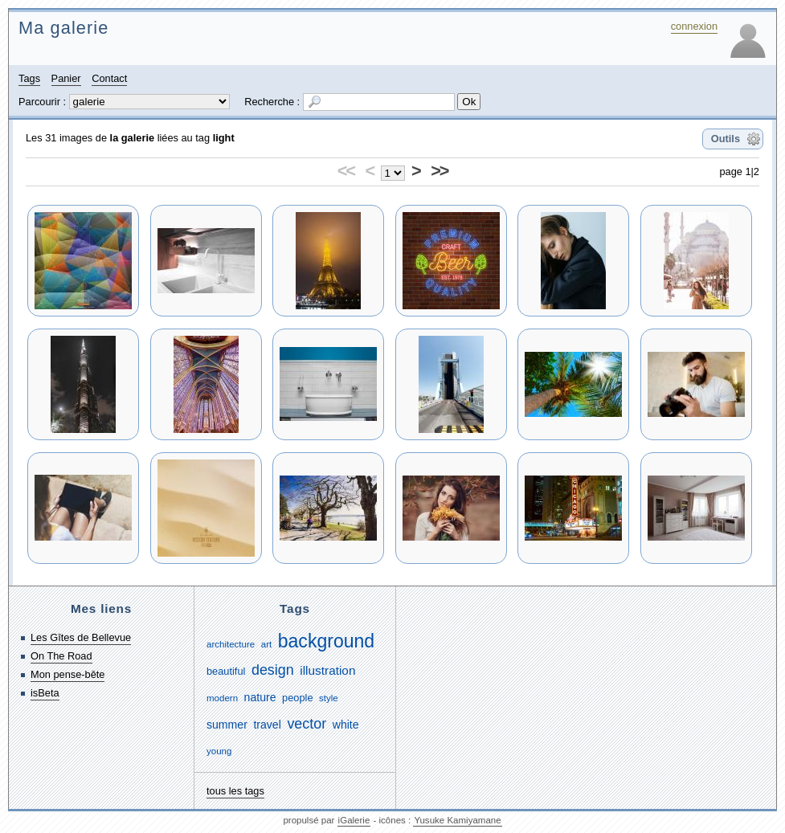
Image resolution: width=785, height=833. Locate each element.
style (328, 698)
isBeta (45, 693)
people (297, 698)
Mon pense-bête (67, 674)
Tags (29, 78)
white (346, 724)
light (224, 138)
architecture (230, 644)
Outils (725, 139)
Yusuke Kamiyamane (457, 820)
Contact (109, 78)
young (218, 751)
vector (306, 724)
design (272, 670)
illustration (327, 670)
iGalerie (354, 820)
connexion (694, 26)
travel (266, 724)
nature (260, 697)
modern (222, 698)
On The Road (61, 656)
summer (226, 724)
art (266, 644)
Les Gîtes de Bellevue (81, 637)
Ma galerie (63, 28)
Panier (66, 78)
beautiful (225, 671)
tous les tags (235, 791)
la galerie (132, 138)
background (326, 641)
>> (439, 171)
